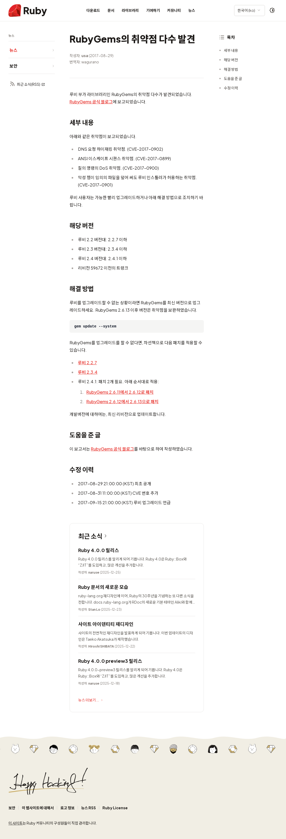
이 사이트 (15, 823)
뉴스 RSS (88, 808)
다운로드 (93, 10)
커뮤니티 (174, 10)
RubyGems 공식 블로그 (91, 101)
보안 (11, 808)
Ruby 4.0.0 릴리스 (98, 550)
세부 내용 (231, 50)
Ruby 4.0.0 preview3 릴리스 (110, 661)
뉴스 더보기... (91, 700)
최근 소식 (93, 536)
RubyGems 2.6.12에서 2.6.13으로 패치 (122, 401)
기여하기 (153, 10)
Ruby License (115, 808)
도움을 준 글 (233, 78)
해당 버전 (231, 59)
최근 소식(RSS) (27, 84)
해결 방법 (231, 69)
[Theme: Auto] (272, 10)
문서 (110, 10)
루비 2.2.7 (87, 362)
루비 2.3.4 (87, 372)
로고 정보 (67, 808)
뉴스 (191, 10)
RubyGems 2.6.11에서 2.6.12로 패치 (120, 392)
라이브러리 (130, 10)
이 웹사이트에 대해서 (38, 808)
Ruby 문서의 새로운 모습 (103, 587)
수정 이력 (231, 87)
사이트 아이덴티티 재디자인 (106, 624)
